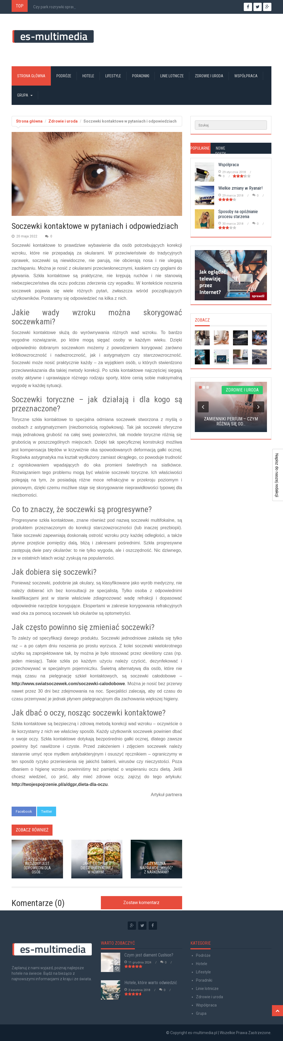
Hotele (88, 76)
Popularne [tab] (200, 148)
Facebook (24, 811)
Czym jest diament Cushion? (148, 955)
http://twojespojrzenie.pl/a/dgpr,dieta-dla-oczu (60, 784)
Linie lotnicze (172, 76)
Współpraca (246, 76)
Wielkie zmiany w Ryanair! (240, 188)
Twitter (46, 811)
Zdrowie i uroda (209, 76)
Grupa (25, 95)
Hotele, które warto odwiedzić (150, 982)
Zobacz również (32, 830)
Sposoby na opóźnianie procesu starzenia (238, 214)
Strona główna (31, 76)
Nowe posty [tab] (220, 151)
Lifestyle (113, 76)
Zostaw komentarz (141, 902)
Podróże (63, 76)
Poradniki (140, 76)
